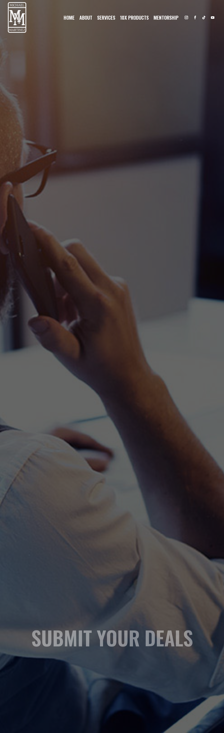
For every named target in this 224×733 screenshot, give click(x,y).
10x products (134, 18)
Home (69, 18)
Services (106, 18)
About (85, 18)
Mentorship (166, 18)
